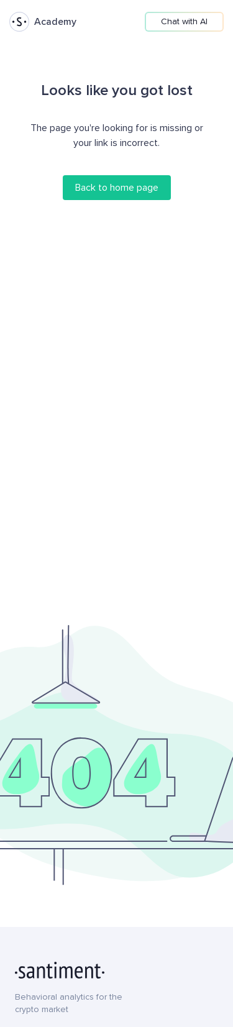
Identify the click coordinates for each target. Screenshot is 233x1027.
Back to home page (116, 187)
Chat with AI (184, 21)
